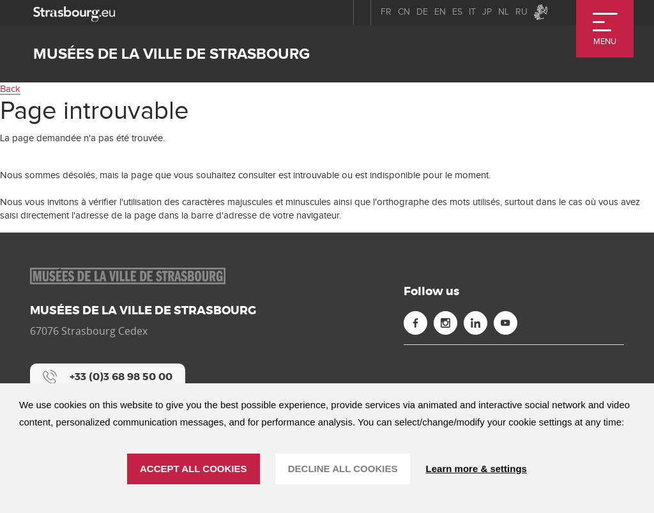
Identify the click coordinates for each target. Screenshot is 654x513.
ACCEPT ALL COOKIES (193, 468)
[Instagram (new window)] (445, 323)
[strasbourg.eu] (74, 12)
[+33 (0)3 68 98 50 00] (107, 377)
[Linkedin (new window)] (475, 323)
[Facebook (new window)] (415, 323)
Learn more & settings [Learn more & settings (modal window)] (476, 468)
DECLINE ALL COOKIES (343, 468)
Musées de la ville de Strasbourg (171, 54)
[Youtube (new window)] (505, 323)
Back (10, 89)
